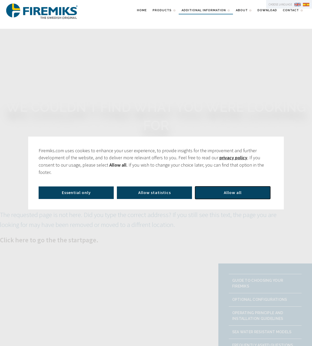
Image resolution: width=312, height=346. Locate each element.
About (242, 10)
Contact (291, 10)
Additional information (204, 10)
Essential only (76, 192)
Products (162, 10)
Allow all (233, 192)
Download (267, 10)
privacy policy (233, 158)
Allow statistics (154, 192)
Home (142, 10)
